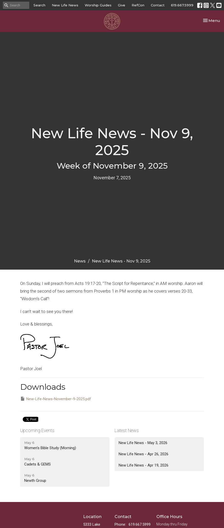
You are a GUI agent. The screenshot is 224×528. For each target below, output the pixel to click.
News (80, 261)
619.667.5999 (182, 5)
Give (121, 5)
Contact (158, 5)
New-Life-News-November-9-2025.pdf (55, 398)
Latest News (127, 430)
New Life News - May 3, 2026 (143, 443)
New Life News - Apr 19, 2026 (143, 465)
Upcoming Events (37, 430)
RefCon (138, 5)
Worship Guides (98, 5)
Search (39, 5)
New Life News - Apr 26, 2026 (143, 454)
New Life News (65, 5)
